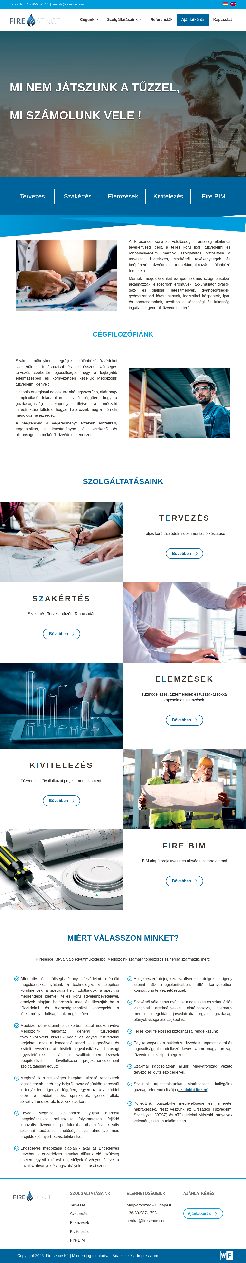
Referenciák (162, 20)
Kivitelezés (79, 1231)
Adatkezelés (123, 1256)
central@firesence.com (68, 4)
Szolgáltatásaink (123, 20)
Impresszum (147, 1256)
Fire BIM (77, 1240)
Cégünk (87, 20)
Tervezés (78, 1205)
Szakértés (78, 1214)
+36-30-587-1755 (37, 4)
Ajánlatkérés (192, 20)
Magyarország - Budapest (149, 1205)
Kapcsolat (222, 20)
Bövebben (181, 553)
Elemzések (79, 1223)
